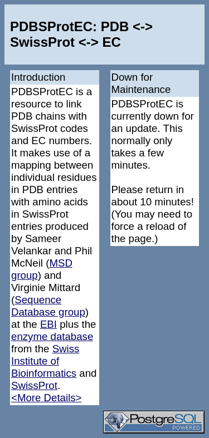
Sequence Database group (48, 306)
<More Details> (46, 397)
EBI (48, 324)
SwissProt (34, 385)
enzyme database (52, 336)
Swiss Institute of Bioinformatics (45, 361)
